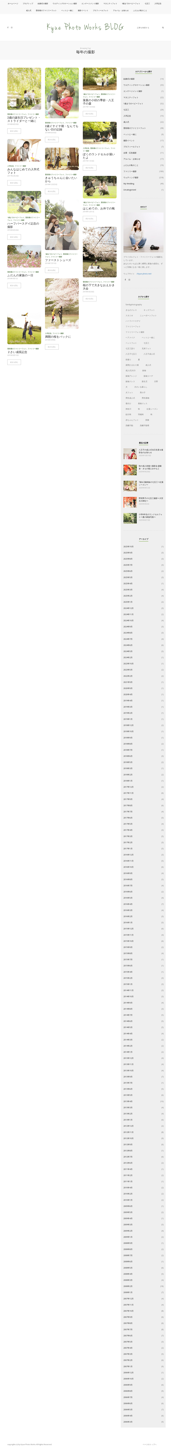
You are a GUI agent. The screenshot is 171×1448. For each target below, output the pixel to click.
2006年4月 (128, 1415)
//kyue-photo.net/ (144, 273)
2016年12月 (128, 854)
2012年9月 (128, 1144)
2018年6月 (128, 756)
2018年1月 (128, 780)
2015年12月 (128, 928)
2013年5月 (128, 1095)
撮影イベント (83, 10)
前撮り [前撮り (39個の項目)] (128, 359)
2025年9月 (128, 552)
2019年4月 (128, 700)
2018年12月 (128, 725)
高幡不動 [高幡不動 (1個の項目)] (129, 425)
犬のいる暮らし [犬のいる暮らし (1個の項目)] (140, 387)
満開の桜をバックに (58, 336)
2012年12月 (128, 1126)
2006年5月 (128, 1409)
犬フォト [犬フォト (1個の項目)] (129, 392)
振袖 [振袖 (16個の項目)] (144, 370)
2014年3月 (128, 1039)
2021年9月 (128, 682)
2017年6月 (128, 817)
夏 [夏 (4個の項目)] (139, 359)
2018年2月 (128, 774)
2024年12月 (128, 608)
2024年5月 (128, 651)
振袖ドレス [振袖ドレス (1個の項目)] (130, 381)
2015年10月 (128, 941)
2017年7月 (128, 811)
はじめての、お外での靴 (99, 208)
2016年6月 (128, 891)
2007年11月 (128, 1304)
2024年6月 (128, 645)
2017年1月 (128, 848)
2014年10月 (128, 996)
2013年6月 (128, 1089)
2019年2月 (128, 713)
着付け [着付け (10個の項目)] (128, 403)
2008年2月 (128, 1286)
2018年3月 (128, 768)
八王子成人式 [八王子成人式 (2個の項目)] (149, 354)
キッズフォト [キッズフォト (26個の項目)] (149, 310)
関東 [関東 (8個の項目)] (147, 420)
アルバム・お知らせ (121, 10)
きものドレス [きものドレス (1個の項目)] (131, 310)
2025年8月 (128, 558)
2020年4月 (128, 694)
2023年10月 (128, 663)
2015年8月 (128, 953)
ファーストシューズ (58, 260)
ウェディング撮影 (130, 177)
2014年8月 (128, 1009)
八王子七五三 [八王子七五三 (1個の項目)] (131, 354)
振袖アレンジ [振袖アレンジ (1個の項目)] (131, 376)
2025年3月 (128, 589)
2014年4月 (128, 1033)
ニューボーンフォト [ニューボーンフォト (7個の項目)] (148, 315)
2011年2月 (128, 1175)
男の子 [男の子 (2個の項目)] (142, 392)
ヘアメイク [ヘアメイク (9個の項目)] (130, 337)
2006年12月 (128, 1372)
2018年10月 (128, 731)
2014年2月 (128, 1046)
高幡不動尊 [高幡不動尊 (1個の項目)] (144, 425)
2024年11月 (128, 614)
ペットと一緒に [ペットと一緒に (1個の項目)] (148, 337)
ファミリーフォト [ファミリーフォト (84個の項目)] (133, 326)
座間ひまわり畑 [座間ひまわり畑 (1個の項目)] (132, 365)
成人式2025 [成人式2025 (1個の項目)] (130, 370)
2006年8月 (128, 1391)
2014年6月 (128, 1021)
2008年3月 (128, 1280)
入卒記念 (157, 4)
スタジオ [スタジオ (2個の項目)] (129, 315)
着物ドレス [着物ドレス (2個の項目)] (142, 403)
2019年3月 (128, 707)
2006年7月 (128, 1397)
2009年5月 (128, 1212)
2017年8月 (128, 805)
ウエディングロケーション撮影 (65, 4)
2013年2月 (128, 1113)
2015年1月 (128, 984)
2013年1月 (128, 1119)
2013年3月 (128, 1107)
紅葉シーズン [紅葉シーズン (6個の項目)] (152, 409)
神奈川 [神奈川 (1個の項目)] (128, 409)
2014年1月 (128, 1052)
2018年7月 (128, 750)
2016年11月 (128, 861)
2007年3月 (128, 1354)
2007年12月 (128, 1298)
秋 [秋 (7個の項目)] (139, 409)
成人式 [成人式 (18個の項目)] (148, 365)
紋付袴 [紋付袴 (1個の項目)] (128, 414)
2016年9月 (128, 873)
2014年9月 (128, 1002)
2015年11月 (128, 935)
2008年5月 (128, 1267)
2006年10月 (128, 1378)
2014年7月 (128, 1015)
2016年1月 (128, 922)
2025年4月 (128, 583)
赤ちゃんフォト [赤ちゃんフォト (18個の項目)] (132, 420)
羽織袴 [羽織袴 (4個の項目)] (141, 414)
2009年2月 (128, 1231)
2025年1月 (128, 602)
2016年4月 (128, 904)
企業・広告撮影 (130, 152)
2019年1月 (128, 719)
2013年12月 (128, 1058)
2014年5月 (128, 1027)
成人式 (28, 10)
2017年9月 (128, 799)
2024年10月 (128, 620)
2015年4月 (128, 972)
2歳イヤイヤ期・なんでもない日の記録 (62, 128)
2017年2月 (128, 842)
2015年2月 (128, 978)
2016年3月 (128, 910)
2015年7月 (128, 959)
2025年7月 (128, 565)
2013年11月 (128, 1064)
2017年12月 (128, 787)
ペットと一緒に (67, 10)
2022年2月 (128, 676)
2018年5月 (128, 762)
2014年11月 (128, 990)
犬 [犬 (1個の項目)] (126, 387)
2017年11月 (128, 793)
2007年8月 (128, 1323)
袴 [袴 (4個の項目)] (151, 414)
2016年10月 (128, 867)
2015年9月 (128, 947)
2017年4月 (128, 830)
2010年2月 (128, 1193)
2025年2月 (128, 595)
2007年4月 (128, 1348)
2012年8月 (128, 1150)
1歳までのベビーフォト (131, 4)
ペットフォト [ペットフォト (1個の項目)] (131, 343)
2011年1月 (128, 1181)
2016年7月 (128, 885)
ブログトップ (28, 4)
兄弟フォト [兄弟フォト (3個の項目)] (146, 348)
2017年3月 (128, 836)
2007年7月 (128, 1329)
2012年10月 (128, 1138)
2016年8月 (128, 879)
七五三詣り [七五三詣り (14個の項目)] (130, 348)
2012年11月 (128, 1132)
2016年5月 (128, 898)
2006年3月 (128, 1422)
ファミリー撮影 (33, 114)
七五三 (147, 4)
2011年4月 (128, 1169)
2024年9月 (128, 626)
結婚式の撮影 (43, 4)
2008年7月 (128, 1255)
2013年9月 (128, 1076)
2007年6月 (128, 1335)
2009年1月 (128, 1237)
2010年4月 (128, 1187)
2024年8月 (128, 632)
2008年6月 (128, 1261)
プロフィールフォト (100, 10)
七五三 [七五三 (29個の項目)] (146, 343)
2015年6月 (128, 965)
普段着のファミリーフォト (46, 10)
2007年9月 (128, 1317)
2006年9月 (128, 1385)
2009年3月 (128, 1224)
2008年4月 (128, 1274)
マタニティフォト (110, 4)
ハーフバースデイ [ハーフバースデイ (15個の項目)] (133, 321)
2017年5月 (128, 824)
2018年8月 (128, 743)
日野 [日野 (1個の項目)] (156, 381)
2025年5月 (128, 577)
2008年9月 (128, 1243)
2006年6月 (128, 1403)
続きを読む (14, 131)
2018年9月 (128, 737)
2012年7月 (128, 1156)
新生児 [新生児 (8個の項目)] (144, 381)
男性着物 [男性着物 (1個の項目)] (145, 398)
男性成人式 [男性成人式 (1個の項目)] (130, 398)
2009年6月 (128, 1206)
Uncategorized (129, 189)
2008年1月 (128, 1292)
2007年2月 (128, 1360)
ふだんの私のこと (140, 10)
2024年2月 (128, 657)
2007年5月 (128, 1341)
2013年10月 (128, 1070)
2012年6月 (128, 1163)
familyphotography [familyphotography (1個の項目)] (134, 304)
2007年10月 (128, 1311)
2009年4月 (128, 1218)
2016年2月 (128, 916)
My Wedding (128, 183)
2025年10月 (128, 546)
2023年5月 (128, 669)
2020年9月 (128, 688)
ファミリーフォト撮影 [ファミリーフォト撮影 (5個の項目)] (135, 332)
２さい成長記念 (17, 352)
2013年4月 (128, 1101)
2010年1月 (128, 1200)
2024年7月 (128, 639)
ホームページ (13, 4)
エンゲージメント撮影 (90, 4)
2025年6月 (128, 571)
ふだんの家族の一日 (20, 275)
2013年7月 (128, 1082)
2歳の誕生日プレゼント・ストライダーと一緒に (24, 119)
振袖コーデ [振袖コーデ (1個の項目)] (148, 376)
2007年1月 (128, 1366)
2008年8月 (128, 1249)
